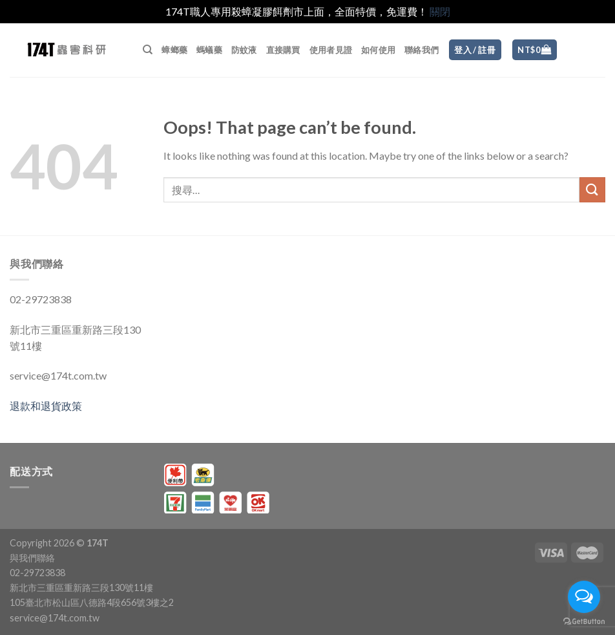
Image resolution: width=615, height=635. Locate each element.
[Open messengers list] (584, 597)
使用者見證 (330, 50)
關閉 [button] (440, 11)
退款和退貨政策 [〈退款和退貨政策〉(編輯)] (46, 406)
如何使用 (378, 50)
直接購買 (283, 50)
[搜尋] (147, 50)
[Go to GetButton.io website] (584, 622)
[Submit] (592, 189)
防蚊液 (244, 50)
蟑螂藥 (174, 50)
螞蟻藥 (209, 50)
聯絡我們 (421, 50)
